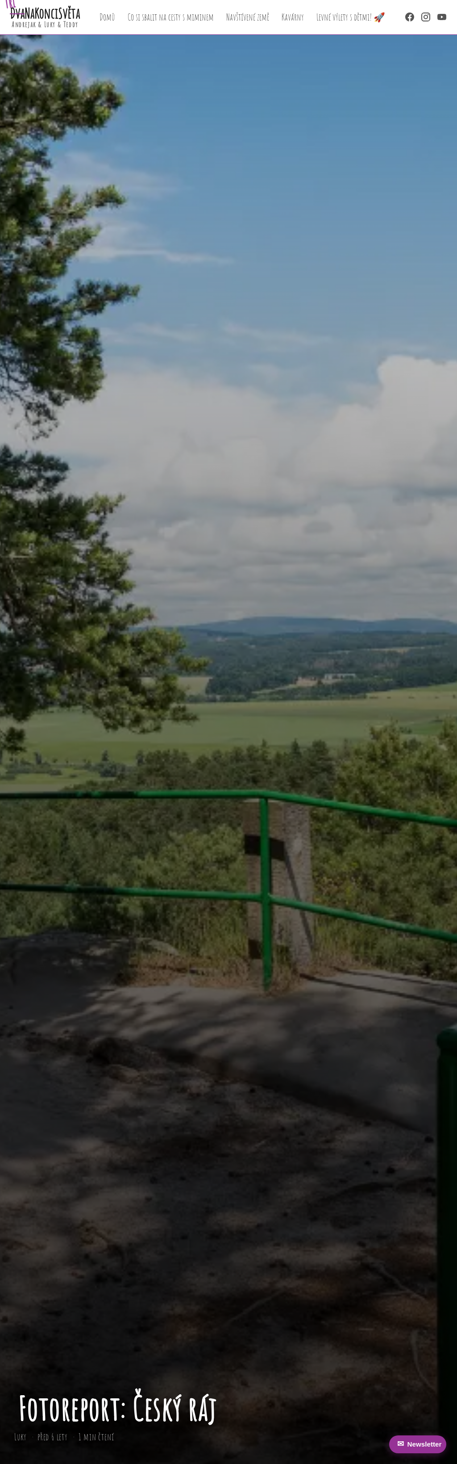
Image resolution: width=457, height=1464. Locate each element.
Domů (107, 17)
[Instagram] (425, 17)
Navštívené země (247, 17)
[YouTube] (441, 17)
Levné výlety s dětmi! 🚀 (350, 17)
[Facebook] (409, 17)
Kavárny (293, 17)
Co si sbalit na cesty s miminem (171, 17)
